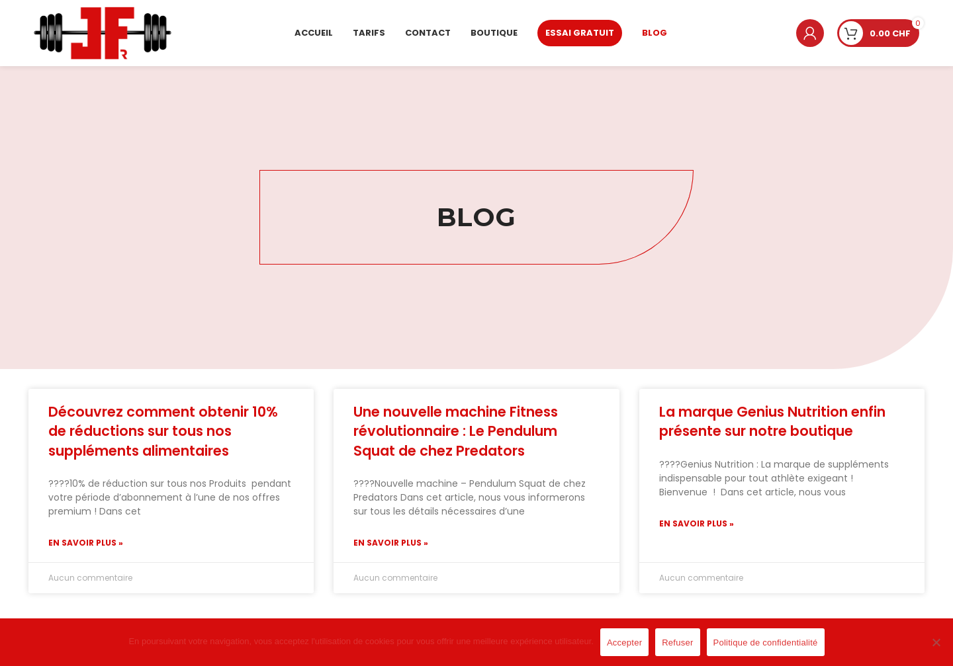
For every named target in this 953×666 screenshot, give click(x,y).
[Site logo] (102, 32)
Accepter (624, 642)
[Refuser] (936, 649)
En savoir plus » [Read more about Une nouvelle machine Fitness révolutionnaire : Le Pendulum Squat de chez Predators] (390, 542)
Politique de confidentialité (765, 642)
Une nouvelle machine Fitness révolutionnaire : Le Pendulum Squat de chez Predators (455, 431)
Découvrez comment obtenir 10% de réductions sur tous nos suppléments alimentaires (163, 431)
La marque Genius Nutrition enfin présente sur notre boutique (772, 421)
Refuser (677, 642)
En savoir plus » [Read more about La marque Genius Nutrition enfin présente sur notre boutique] (696, 523)
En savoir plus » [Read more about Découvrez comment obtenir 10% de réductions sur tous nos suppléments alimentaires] (85, 542)
